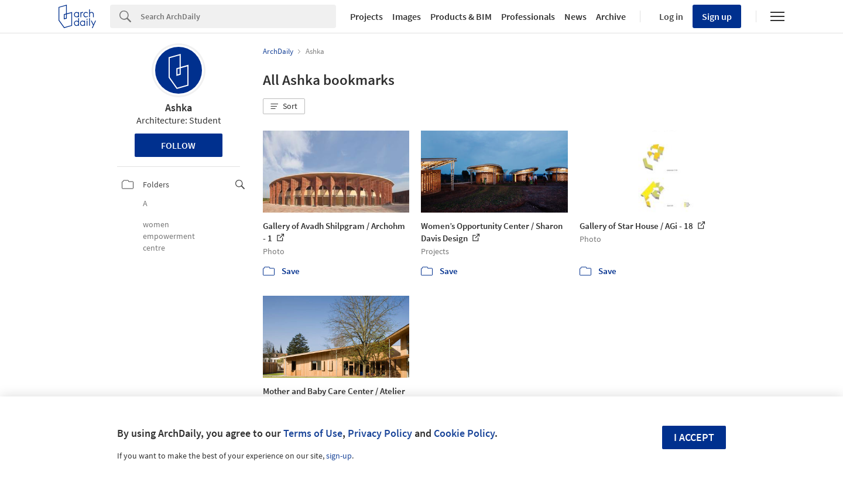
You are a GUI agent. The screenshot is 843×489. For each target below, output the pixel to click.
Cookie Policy (464, 433)
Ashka (178, 107)
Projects (366, 16)
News (575, 16)
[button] (284, 106)
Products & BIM (461, 16)
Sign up (717, 16)
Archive (611, 16)
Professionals (528, 16)
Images (406, 16)
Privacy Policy (380, 433)
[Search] (238, 16)
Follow (178, 145)
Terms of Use (312, 433)
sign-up (339, 455)
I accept (694, 437)
